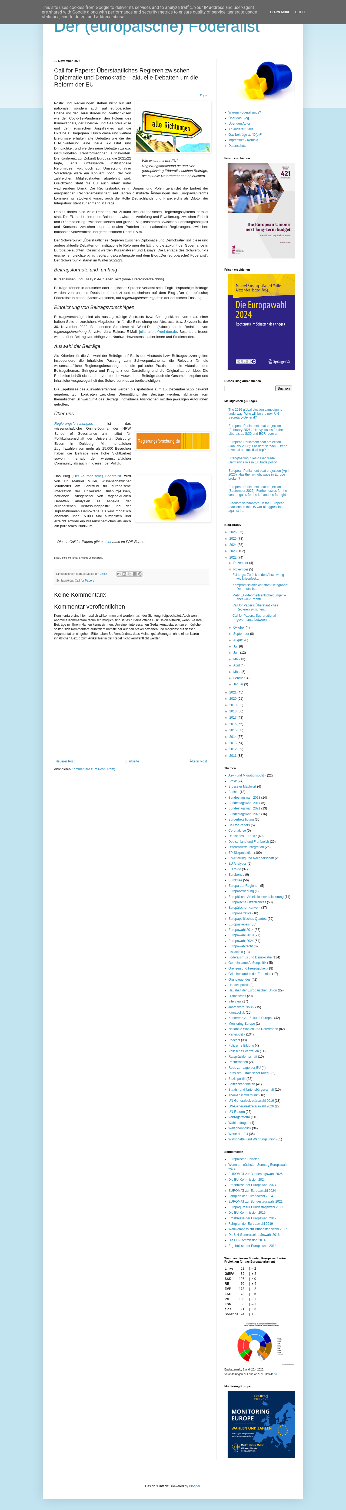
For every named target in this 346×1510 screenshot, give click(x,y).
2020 (233, 699)
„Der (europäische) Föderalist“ (97, 476)
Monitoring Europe (241, 1024)
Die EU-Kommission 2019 (246, 1212)
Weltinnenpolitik (239, 1128)
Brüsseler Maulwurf (242, 786)
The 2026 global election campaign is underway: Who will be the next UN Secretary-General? (255, 413)
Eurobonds (236, 875)
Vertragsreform (239, 1117)
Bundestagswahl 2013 (244, 797)
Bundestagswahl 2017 (244, 803)
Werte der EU (238, 1134)
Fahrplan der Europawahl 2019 (250, 1224)
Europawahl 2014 (241, 930)
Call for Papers (84, 580)
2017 (233, 717)
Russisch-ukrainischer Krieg (248, 1073)
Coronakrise (237, 830)
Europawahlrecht (240, 946)
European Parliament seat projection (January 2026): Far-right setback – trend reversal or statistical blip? (257, 446)
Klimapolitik (236, 1012)
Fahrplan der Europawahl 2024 (250, 1196)
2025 (233, 538)
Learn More (280, 12)
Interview (234, 1001)
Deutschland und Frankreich (248, 842)
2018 (233, 711)
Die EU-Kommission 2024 (246, 1180)
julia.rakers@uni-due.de (158, 332)
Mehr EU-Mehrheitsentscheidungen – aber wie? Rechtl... (259, 597)
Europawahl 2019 (241, 935)
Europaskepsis (239, 924)
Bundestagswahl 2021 (244, 808)
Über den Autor (239, 123)
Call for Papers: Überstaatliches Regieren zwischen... (255, 607)
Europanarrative (239, 913)
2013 (233, 743)
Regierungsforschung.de (73, 424)
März (237, 672)
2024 (233, 545)
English (204, 95)
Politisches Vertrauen (243, 1051)
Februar (239, 678)
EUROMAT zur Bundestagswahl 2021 (255, 1201)
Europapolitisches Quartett (247, 919)
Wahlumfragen (238, 1123)
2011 (233, 756)
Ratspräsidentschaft (242, 1056)
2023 (233, 551)
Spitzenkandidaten (241, 1084)
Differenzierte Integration (246, 847)
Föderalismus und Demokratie (250, 957)
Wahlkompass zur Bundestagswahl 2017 (257, 1229)
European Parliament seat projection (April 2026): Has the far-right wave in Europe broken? (258, 474)
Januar (238, 684)
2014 (233, 737)
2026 (233, 532)
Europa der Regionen (243, 886)
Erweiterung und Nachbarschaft (251, 858)
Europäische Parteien (244, 1159)
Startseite (132, 761)
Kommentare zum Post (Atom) (93, 769)
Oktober (239, 627)
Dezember (241, 563)
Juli (236, 646)
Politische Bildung (241, 1045)
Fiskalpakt (235, 952)
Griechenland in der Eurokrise (249, 974)
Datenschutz (237, 146)
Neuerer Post (65, 761)
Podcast (234, 1040)
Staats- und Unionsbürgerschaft (251, 1089)
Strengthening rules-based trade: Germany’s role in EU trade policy (252, 460)
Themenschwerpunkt (243, 1095)
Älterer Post (198, 761)
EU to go (234, 869)
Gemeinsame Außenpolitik (247, 963)
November (241, 569)
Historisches (237, 996)
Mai (236, 659)
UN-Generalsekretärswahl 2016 (251, 1101)
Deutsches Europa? (242, 836)
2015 (233, 730)
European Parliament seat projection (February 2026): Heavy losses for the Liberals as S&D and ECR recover (255, 430)
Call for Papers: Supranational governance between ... (254, 617)
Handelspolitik (238, 985)
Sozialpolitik (236, 1079)
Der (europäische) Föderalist (157, 26)
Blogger (194, 1486)
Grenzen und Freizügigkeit (247, 968)
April (237, 665)
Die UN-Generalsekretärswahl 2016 (254, 1235)
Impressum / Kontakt (243, 140)
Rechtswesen (238, 1062)
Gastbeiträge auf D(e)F (245, 135)
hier (108, 542)
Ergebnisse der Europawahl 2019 (252, 1218)
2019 (233, 705)
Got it (300, 12)
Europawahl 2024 (241, 941)
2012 (233, 749)
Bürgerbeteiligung (241, 819)
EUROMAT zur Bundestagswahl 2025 (255, 1174)
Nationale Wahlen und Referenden (253, 1029)
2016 (233, 724)
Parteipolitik (236, 1034)
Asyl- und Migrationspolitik (247, 775)
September (241, 634)
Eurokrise (235, 880)
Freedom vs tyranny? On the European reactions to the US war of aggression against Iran (256, 507)
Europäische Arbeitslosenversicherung (256, 897)
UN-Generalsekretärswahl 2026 (251, 1106)
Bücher (233, 792)
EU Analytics (237, 863)
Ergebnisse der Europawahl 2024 (252, 1185)
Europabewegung (241, 891)
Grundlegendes (239, 979)
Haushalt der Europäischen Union (252, 990)
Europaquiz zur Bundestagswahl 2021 (255, 1207)
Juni (236, 653)
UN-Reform (236, 1112)
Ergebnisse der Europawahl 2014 (252, 1246)
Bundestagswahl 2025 (244, 814)
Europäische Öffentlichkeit (247, 902)
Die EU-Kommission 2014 (246, 1240)
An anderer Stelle (241, 129)
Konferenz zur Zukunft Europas (250, 1018)
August (238, 640)
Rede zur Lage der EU (244, 1068)
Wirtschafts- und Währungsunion (251, 1139)
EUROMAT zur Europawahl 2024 (252, 1191)
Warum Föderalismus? (244, 112)
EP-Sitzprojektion (240, 853)
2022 (233, 557)
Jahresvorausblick (241, 1007)
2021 (233, 692)
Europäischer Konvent (244, 908)
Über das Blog (238, 118)
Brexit (232, 781)
